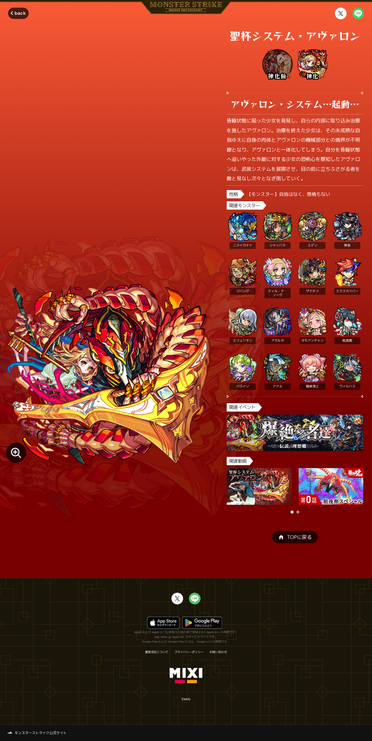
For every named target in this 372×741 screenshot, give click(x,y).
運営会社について (156, 652)
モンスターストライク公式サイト (41, 732)
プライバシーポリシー (188, 652)
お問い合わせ (218, 652)
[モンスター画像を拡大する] (16, 452)
